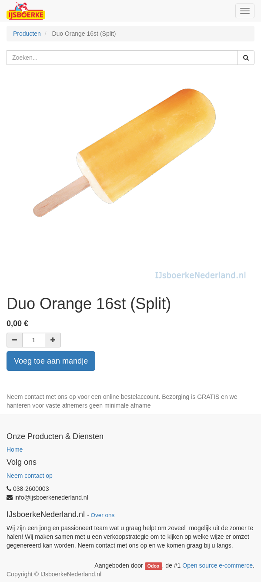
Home (15, 449)
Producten (27, 33)
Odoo (153, 565)
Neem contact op (30, 475)
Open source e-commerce (217, 565)
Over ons (102, 515)
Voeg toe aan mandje (51, 361)
